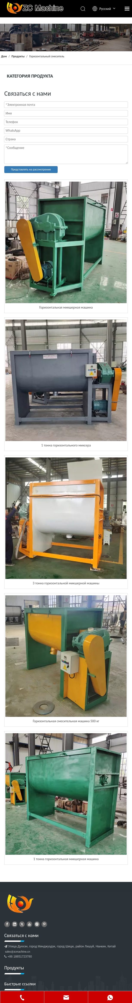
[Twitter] (22, 924)
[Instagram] (37, 924)
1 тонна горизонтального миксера (66, 445)
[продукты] (66, 37)
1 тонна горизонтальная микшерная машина (65, 859)
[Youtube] (29, 924)
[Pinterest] (44, 924)
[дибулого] (20, 904)
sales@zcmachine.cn (17, 951)
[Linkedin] (14, 924)
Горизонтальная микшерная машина (66, 307)
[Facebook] (7, 924)
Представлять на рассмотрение (31, 169)
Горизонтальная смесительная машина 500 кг (66, 721)
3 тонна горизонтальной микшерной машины (66, 583)
